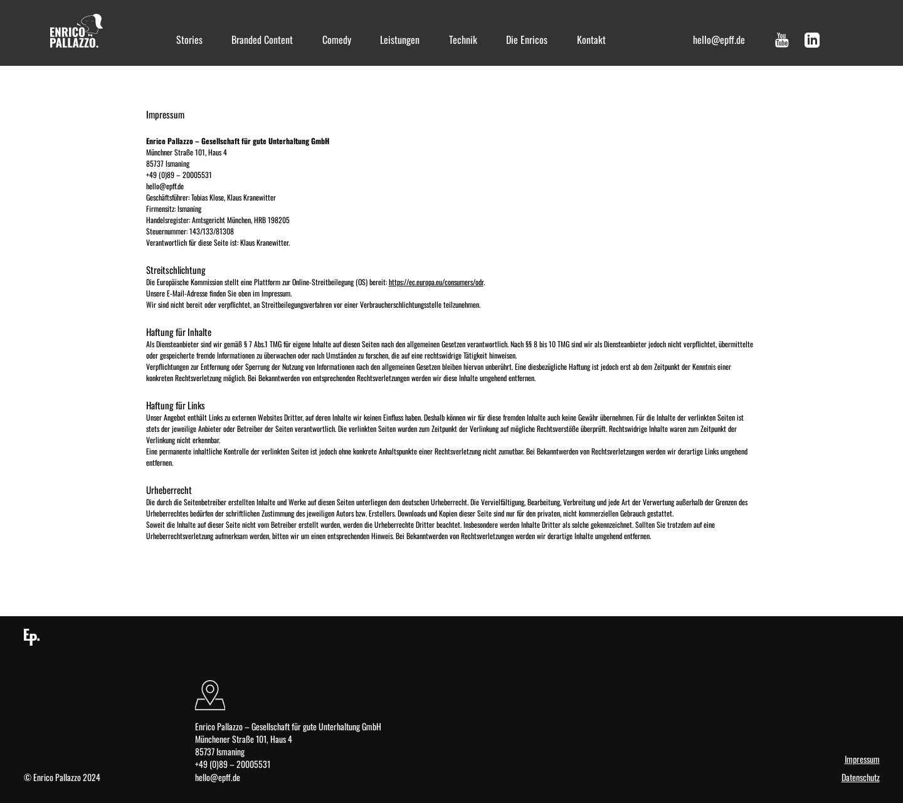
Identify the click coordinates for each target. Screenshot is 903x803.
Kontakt (591, 39)
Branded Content (262, 39)
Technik (463, 39)
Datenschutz (861, 777)
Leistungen (400, 39)
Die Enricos (526, 39)
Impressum (862, 759)
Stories (189, 39)
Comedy (336, 39)
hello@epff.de (719, 39)
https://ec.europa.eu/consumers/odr (436, 281)
